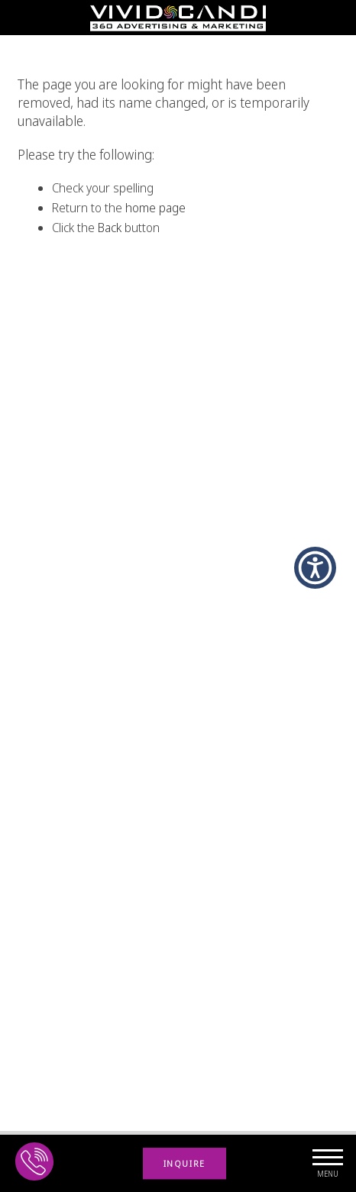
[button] (315, 568)
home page (155, 207)
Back (109, 227)
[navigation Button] (327, 1163)
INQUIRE (184, 1163)
